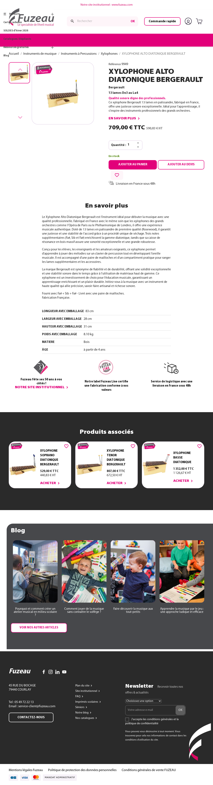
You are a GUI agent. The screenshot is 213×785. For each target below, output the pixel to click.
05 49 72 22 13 (24, 702)
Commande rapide (162, 21)
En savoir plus (122, 118)
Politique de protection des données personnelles (82, 770)
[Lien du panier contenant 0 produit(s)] (200, 21)
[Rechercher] (102, 21)
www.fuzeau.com (122, 4)
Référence (115, 64)
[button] (35, 612)
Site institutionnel (86, 691)
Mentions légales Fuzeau (26, 770)
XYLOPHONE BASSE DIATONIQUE (182, 457)
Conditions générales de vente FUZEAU (149, 770)
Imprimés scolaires (87, 701)
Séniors (80, 707)
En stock (114, 156)
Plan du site (82, 685)
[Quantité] (131, 145)
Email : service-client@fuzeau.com (32, 706)
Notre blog (82, 712)
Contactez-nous (31, 717)
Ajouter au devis (181, 164)
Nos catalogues (85, 718)
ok (133, 21)
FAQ (78, 696)
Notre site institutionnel (39, 387)
